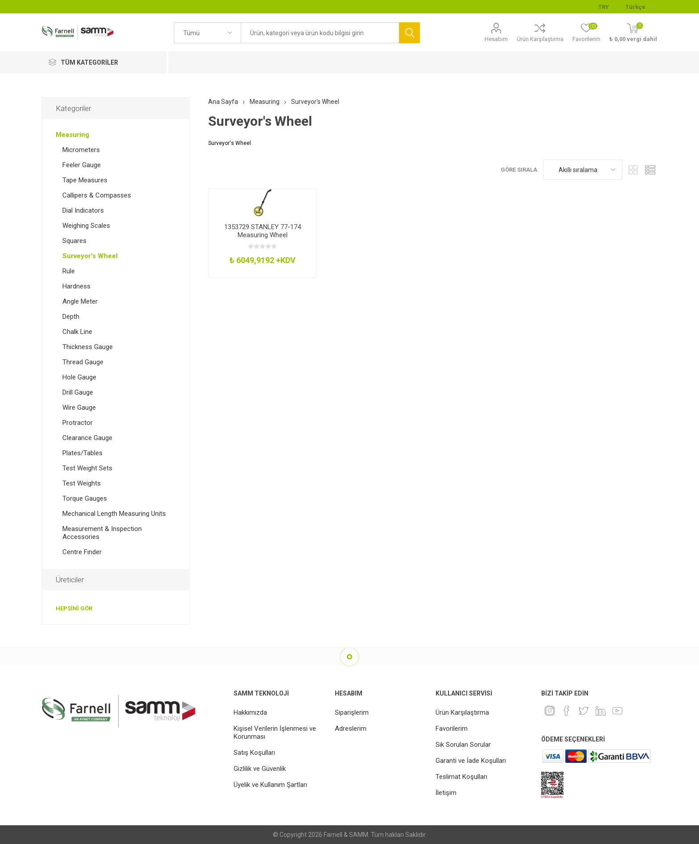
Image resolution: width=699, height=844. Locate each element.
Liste (650, 170)
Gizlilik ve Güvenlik (260, 769)
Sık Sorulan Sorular (463, 745)
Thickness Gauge (87, 347)
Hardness (76, 286)
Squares (74, 241)
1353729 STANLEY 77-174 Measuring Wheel (262, 231)
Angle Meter (80, 301)
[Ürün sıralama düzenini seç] (582, 170)
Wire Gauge (79, 407)
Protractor (77, 423)
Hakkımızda (250, 712)
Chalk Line (77, 332)
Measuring (72, 135)
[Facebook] (566, 711)
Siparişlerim (352, 712)
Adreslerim (350, 729)
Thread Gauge (82, 362)
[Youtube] (617, 711)
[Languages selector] (639, 6)
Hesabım (496, 39)
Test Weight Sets (87, 468)
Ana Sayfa (223, 101)
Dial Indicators (83, 210)
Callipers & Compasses (96, 195)
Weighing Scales (86, 226)
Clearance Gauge (87, 438)
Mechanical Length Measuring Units (114, 514)
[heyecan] (583, 711)
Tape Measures (84, 180)
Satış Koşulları (254, 753)
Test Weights (81, 483)
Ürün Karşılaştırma (540, 39)
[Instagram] (550, 711)
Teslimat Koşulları (461, 777)
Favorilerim (452, 729)
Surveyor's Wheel (90, 256)
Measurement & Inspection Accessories (102, 533)
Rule (68, 271)
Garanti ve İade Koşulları (471, 761)
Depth (70, 317)
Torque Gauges (84, 498)
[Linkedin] (600, 711)
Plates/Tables (82, 453)
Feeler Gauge (81, 165)
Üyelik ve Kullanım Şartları (270, 785)
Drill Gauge (77, 392)
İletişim (446, 793)
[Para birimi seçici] (607, 6)
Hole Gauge (79, 377)
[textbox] (320, 32)
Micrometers (81, 150)
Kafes (633, 170)
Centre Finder (82, 552)
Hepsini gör (74, 608)
